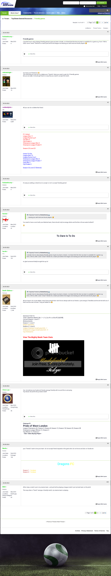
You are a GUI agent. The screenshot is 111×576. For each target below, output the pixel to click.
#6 (108, 246)
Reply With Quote (101, 62)
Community (27, 13)
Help (98, 6)
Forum (4, 13)
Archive (77, 531)
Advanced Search (104, 13)
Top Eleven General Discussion (21, 18)
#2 (108, 67)
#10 (107, 482)
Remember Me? (90, 6)
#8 (108, 385)
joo (29, 54)
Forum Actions (39, 13)
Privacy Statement (87, 531)
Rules (63, 13)
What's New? (15, 13)
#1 (108, 31)
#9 (108, 443)
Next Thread (60, 521)
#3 (108, 102)
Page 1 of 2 (92, 22)
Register (104, 6)
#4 (108, 177)
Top (107, 531)
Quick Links (50, 13)
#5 (108, 209)
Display (105, 28)
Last (106, 22)
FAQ (58, 13)
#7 (108, 285)
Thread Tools (96, 28)
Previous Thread (51, 521)
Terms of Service (99, 531)
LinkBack (87, 28)
